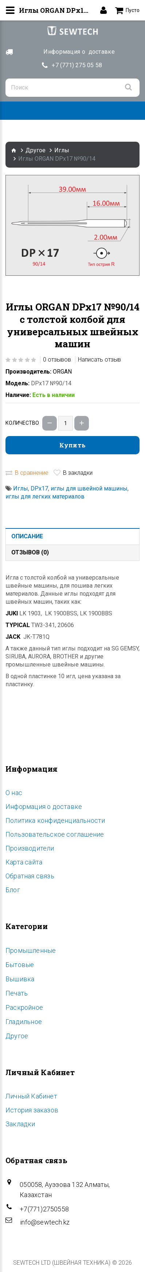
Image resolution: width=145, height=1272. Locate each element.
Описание (27, 536)
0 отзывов (57, 359)
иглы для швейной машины (89, 488)
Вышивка (19, 979)
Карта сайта (23, 862)
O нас (13, 793)
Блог (12, 890)
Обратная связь (29, 876)
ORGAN (62, 371)
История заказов (31, 1110)
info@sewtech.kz (45, 1222)
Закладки (20, 1124)
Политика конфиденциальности (55, 820)
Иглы (61, 150)
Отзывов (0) (30, 552)
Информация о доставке (43, 806)
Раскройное (24, 1007)
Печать (16, 993)
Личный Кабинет (31, 1096)
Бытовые (19, 965)
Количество (22, 423)
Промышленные (30, 950)
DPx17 (39, 488)
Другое (36, 150)
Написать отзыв (99, 359)
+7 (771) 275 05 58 (77, 65)
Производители (29, 848)
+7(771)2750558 (44, 1209)
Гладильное (23, 1021)
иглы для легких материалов (45, 496)
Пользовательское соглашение (54, 834)
